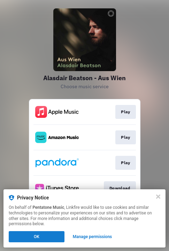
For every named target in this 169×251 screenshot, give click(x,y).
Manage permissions (92, 236)
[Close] (158, 196)
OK (36, 236)
